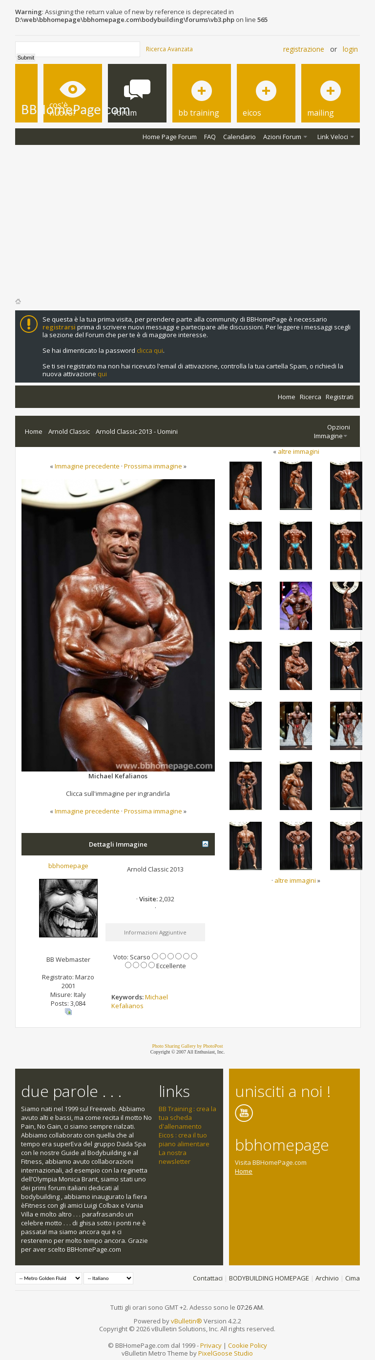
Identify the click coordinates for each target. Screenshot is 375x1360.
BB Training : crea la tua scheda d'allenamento (187, 1117)
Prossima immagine (153, 466)
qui (102, 373)
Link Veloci (332, 136)
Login (350, 49)
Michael (156, 997)
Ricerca (310, 396)
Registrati (340, 396)
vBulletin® (186, 1321)
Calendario (239, 136)
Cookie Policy (247, 1345)
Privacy (211, 1345)
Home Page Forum (170, 136)
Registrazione (303, 49)
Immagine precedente (87, 466)
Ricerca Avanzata (169, 49)
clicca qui (150, 350)
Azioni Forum (282, 136)
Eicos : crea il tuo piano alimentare (184, 1139)
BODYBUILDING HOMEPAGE (269, 1278)
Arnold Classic (69, 431)
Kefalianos (127, 1005)
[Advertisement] (187, 218)
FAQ (210, 136)
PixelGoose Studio (225, 1353)
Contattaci (208, 1278)
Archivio (327, 1278)
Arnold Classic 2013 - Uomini (137, 431)
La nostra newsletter (174, 1157)
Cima (352, 1278)
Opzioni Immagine (332, 431)
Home (286, 396)
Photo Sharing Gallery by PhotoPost (187, 1046)
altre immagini (298, 451)
